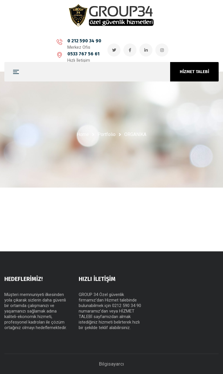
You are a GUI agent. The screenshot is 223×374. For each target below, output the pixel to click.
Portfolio (107, 134)
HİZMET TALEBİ (194, 71)
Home (83, 134)
